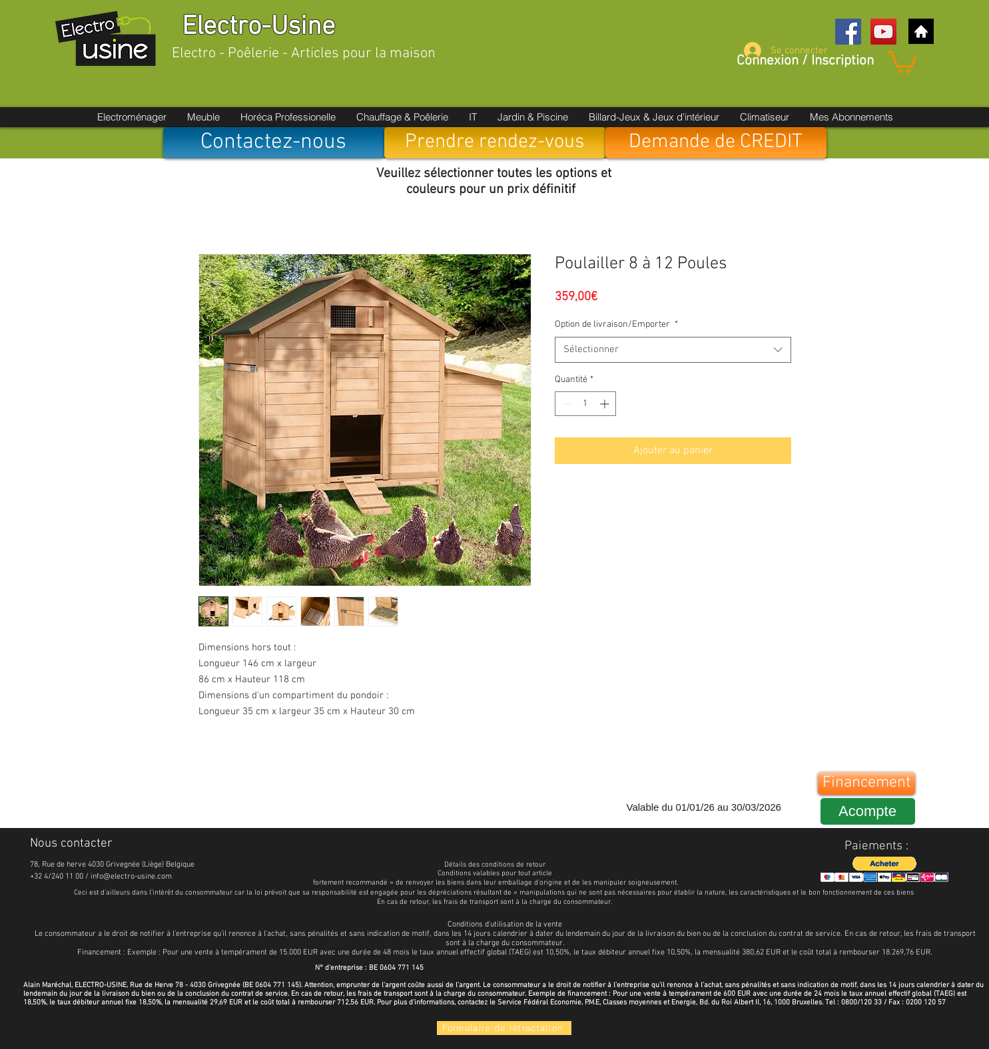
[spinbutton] (585, 403)
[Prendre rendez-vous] (494, 142)
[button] (901, 61)
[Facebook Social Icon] (848, 32)
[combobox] (673, 350)
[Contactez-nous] (273, 142)
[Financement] (866, 783)
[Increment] (605, 403)
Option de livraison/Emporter (616, 324)
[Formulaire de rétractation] (504, 1028)
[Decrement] (565, 403)
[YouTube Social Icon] (883, 32)
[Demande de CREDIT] (715, 142)
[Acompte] (868, 811)
